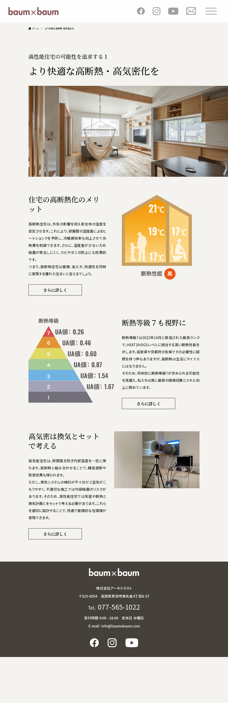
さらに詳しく (55, 290)
